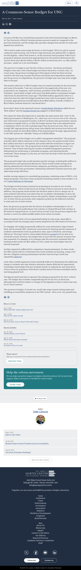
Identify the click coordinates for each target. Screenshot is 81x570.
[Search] (77, 3)
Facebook (35, 552)
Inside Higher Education (52, 108)
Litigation (40, 516)
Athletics (40, 511)
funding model (41, 398)
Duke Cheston (17, 18)
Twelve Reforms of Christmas (19, 181)
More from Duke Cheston (40, 460)
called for (17, 257)
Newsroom (40, 528)
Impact (41, 530)
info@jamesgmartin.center (40, 485)
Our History (40, 536)
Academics (40, 498)
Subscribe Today (15, 361)
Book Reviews (41, 518)
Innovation (40, 508)
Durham (31, 111)
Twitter (26, 552)
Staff (40, 543)
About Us (40, 525)
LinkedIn (54, 552)
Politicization (40, 503)
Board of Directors (40, 538)
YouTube (45, 552)
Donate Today (15, 384)
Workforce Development (40, 513)
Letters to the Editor (40, 533)
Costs (13, 304)
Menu (69, 3)
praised (53, 234)
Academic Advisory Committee (40, 541)
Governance (40, 506)
